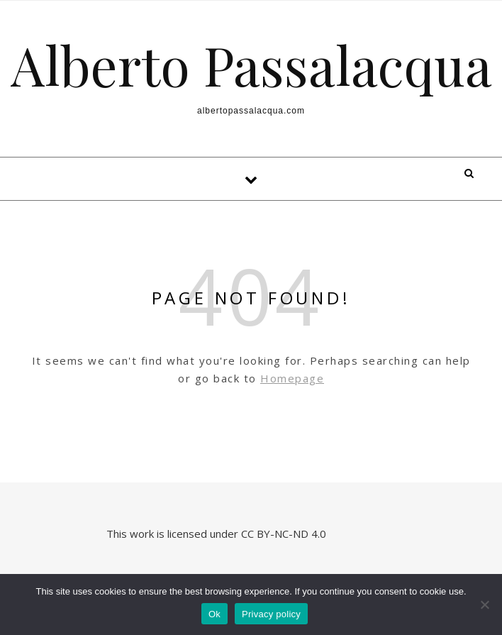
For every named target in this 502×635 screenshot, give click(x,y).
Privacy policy (271, 614)
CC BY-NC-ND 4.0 (285, 533)
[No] (484, 604)
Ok (214, 614)
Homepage (292, 378)
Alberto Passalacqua (251, 65)
